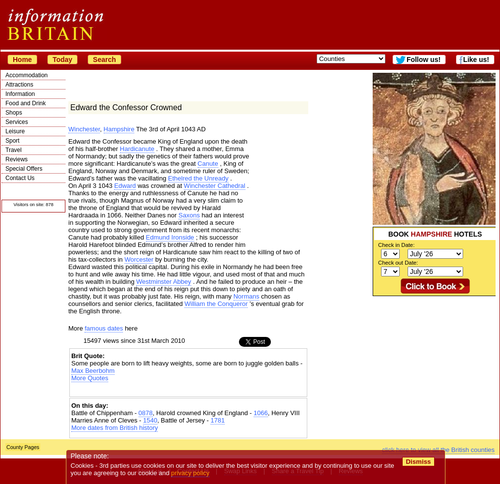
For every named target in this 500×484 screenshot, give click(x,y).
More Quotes (89, 378)
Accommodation (26, 75)
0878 (146, 413)
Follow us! (424, 59)
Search (104, 59)
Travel (13, 150)
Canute (208, 163)
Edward (125, 185)
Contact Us (19, 178)
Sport (12, 140)
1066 (261, 413)
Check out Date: (398, 263)
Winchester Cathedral (214, 185)
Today (62, 59)
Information (20, 94)
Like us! (476, 59)
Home (22, 59)
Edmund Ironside (170, 237)
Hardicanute (137, 148)
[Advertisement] (434, 357)
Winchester (84, 129)
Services (16, 122)
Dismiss (418, 461)
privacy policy (190, 473)
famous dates (104, 328)
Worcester (138, 259)
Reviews (16, 159)
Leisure (15, 131)
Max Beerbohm (93, 370)
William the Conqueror (216, 303)
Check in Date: (396, 245)
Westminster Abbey (163, 281)
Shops (13, 112)
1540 (150, 420)
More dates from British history (114, 427)
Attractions (19, 84)
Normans (247, 296)
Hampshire (119, 129)
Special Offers (23, 168)
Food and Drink (25, 103)
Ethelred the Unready (198, 178)
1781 (217, 420)
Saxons (189, 215)
